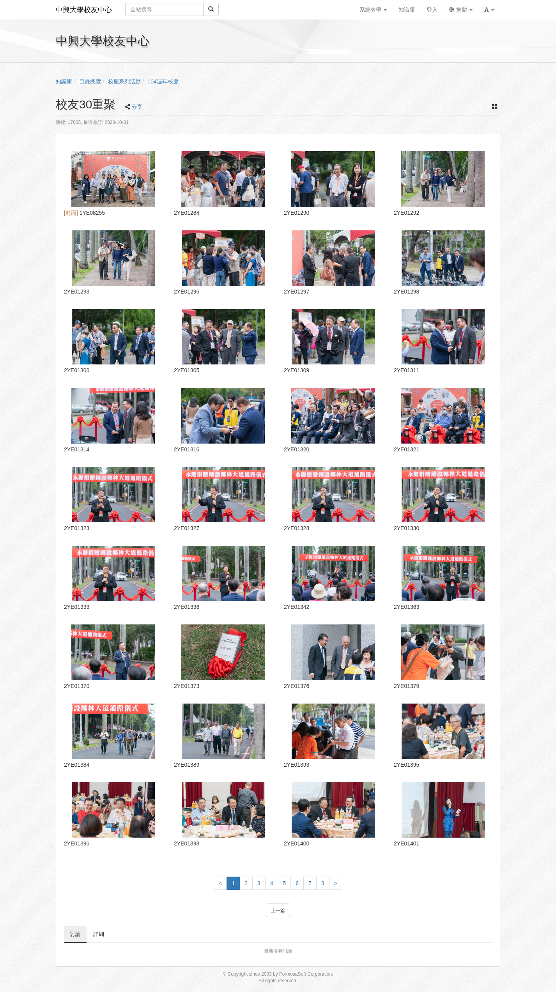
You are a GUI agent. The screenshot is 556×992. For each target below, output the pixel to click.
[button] (489, 9)
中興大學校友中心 (84, 10)
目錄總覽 (90, 81)
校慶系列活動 (124, 81)
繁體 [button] (461, 10)
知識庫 (64, 81)
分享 (136, 107)
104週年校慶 (162, 81)
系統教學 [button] (373, 10)
